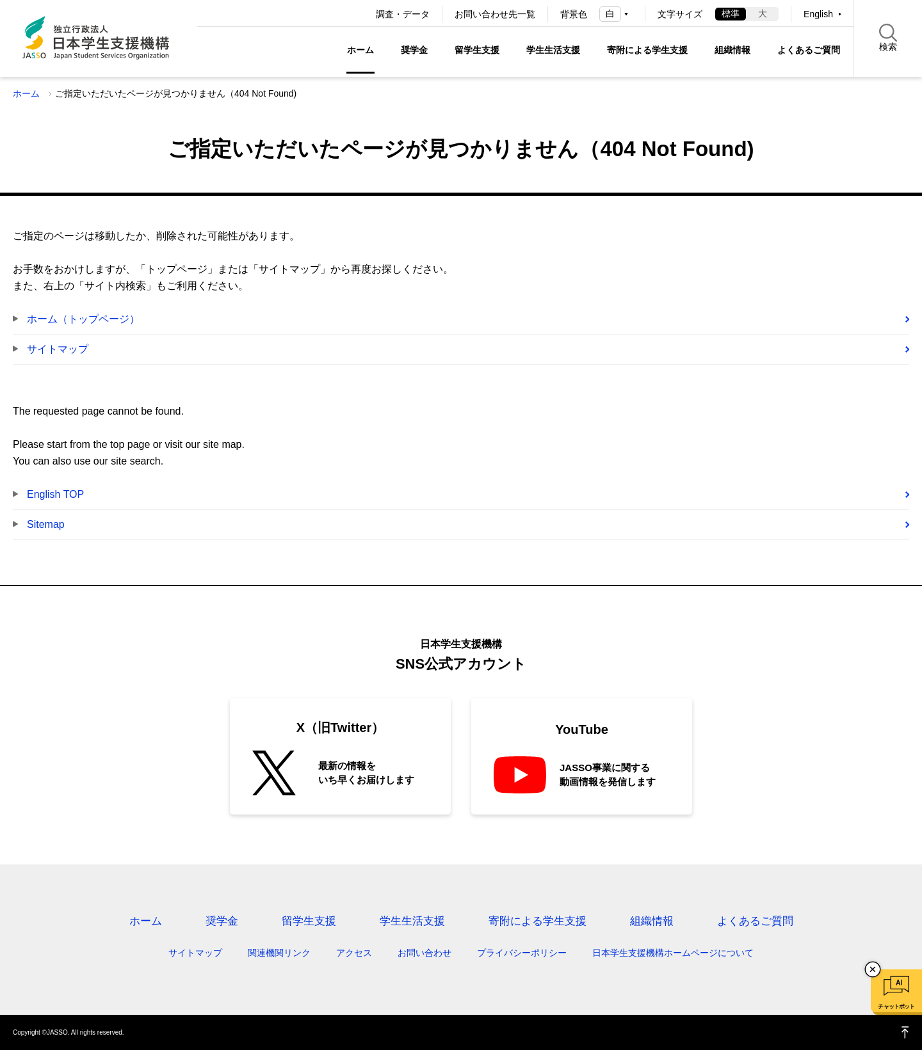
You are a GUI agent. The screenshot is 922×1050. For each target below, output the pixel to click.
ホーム (360, 50)
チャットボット (896, 1006)
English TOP (55, 494)
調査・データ (403, 14)
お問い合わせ (424, 953)
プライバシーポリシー (522, 953)
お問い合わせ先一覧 (495, 14)
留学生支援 (477, 50)
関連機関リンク (279, 953)
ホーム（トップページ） (83, 319)
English (818, 14)
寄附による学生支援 (647, 50)
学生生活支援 (553, 50)
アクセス (354, 953)
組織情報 (732, 50)
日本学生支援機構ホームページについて (673, 953)
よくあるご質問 (808, 50)
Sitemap (46, 524)
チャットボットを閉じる (873, 969)
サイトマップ (57, 349)
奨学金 (414, 50)
